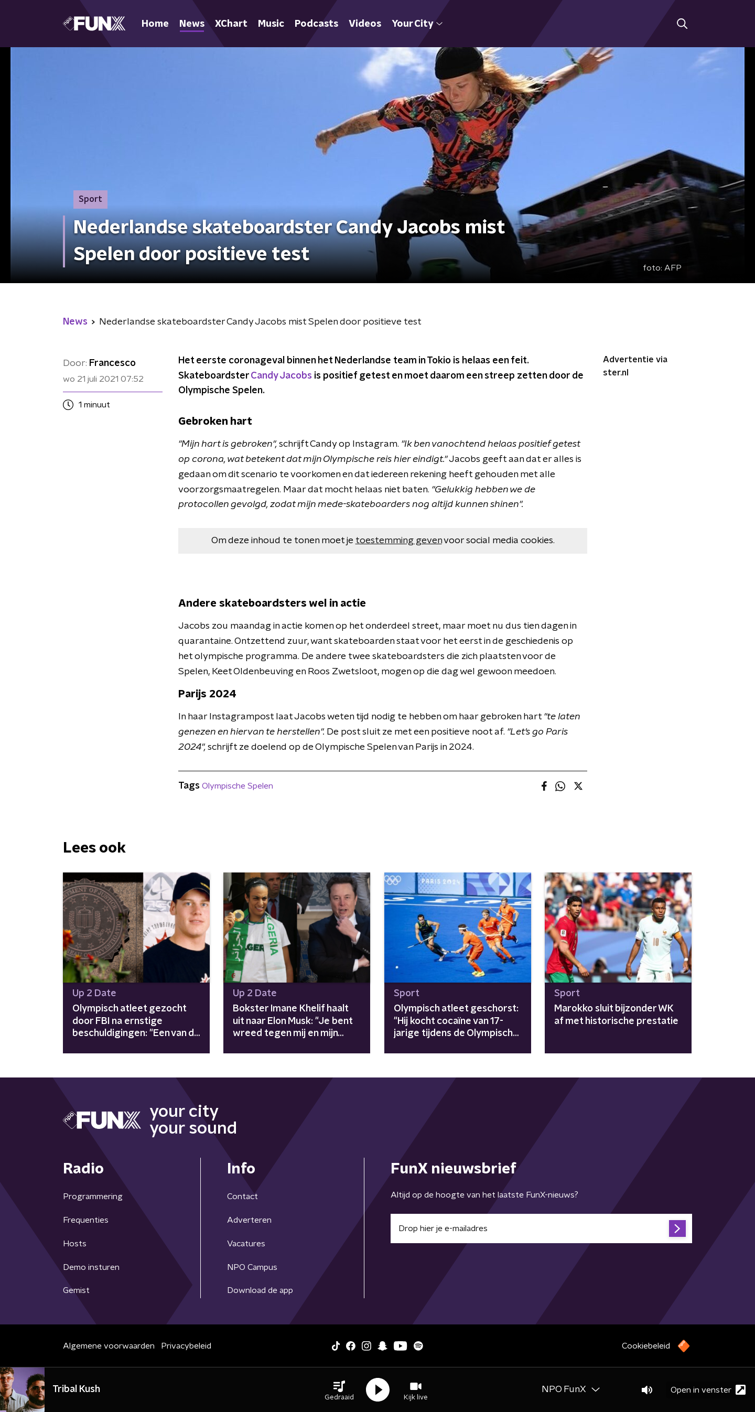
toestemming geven (398, 540)
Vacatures (246, 1243)
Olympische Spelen (237, 786)
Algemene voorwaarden (109, 1346)
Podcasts (316, 24)
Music (271, 24)
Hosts (75, 1243)
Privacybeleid (186, 1346)
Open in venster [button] (708, 1390)
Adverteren (249, 1220)
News (191, 24)
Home (155, 24)
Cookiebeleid (646, 1346)
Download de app (260, 1290)
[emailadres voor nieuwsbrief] (541, 1228)
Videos (365, 24)
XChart (231, 24)
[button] (339, 1390)
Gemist (76, 1290)
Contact (242, 1196)
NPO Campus (252, 1267)
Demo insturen (91, 1267)
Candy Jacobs (281, 376)
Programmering (93, 1196)
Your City (417, 24)
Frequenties (86, 1220)
